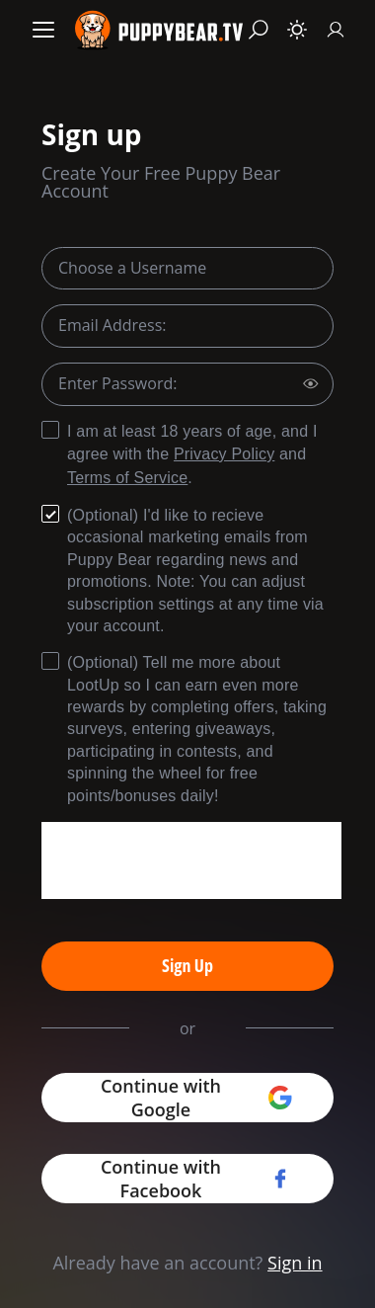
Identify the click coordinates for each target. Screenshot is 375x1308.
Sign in (295, 1262)
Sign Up (187, 965)
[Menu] (43, 29)
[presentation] (191, 860)
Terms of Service (127, 477)
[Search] (258, 29)
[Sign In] (335, 29)
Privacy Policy (224, 454)
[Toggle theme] (297, 29)
